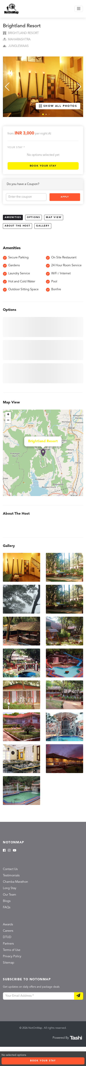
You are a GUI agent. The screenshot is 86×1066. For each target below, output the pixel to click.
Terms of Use (11, 950)
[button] (43, 114)
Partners (8, 943)
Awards (8, 924)
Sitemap (8, 962)
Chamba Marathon (15, 881)
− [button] (8, 420)
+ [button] (8, 415)
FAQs (6, 907)
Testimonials (11, 875)
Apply (65, 197)
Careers (8, 930)
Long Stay (9, 888)
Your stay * (16, 147)
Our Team (9, 894)
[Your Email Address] (38, 996)
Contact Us (10, 869)
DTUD (7, 937)
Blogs (7, 901)
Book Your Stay (43, 166)
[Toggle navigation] (78, 9)
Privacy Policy (12, 956)
